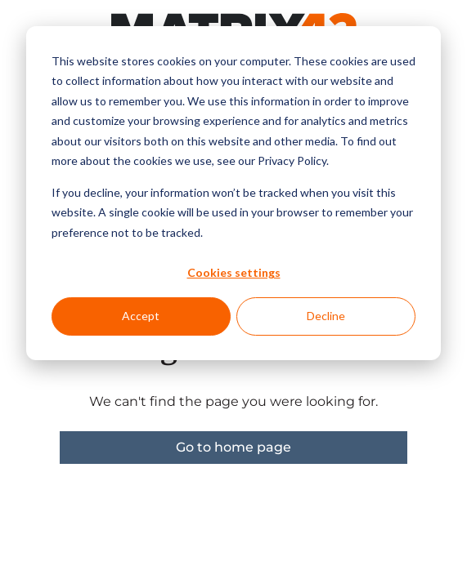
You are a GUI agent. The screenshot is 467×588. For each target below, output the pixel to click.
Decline (326, 316)
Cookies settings (234, 272)
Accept (140, 316)
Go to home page (233, 447)
